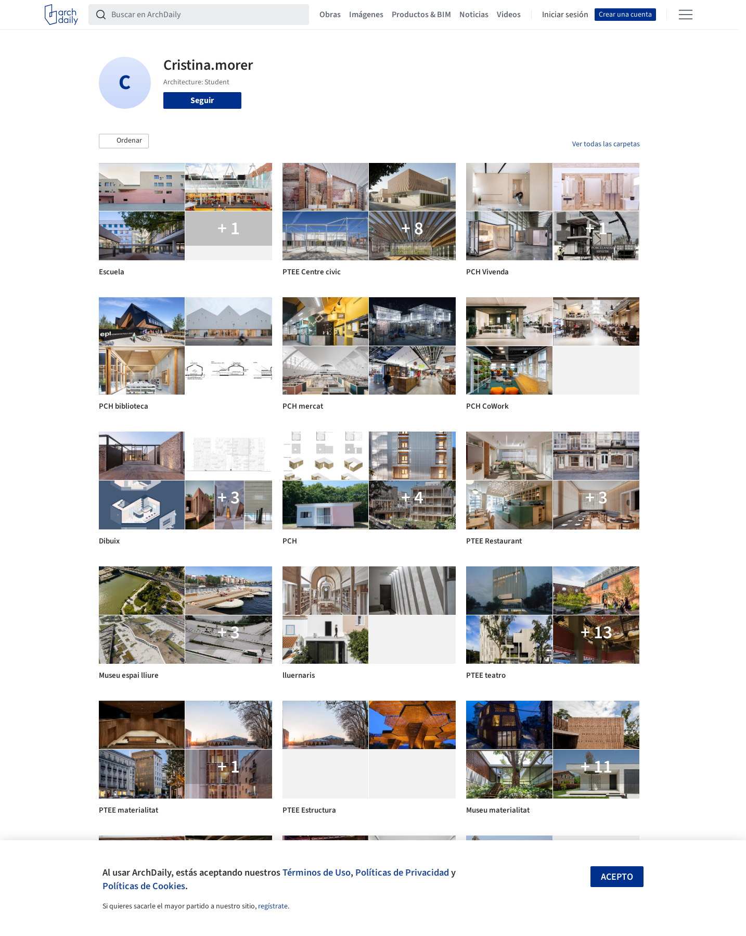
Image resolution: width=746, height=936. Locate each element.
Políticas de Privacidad (402, 872)
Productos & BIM (421, 14)
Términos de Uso (316, 872)
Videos (509, 14)
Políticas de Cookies (143, 886)
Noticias (473, 14)
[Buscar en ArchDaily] (207, 14)
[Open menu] (685, 14)
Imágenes (366, 14)
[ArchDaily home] (61, 14)
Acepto (617, 876)
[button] (124, 141)
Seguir (202, 100)
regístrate (273, 906)
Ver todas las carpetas (606, 144)
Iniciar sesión (565, 14)
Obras (330, 14)
